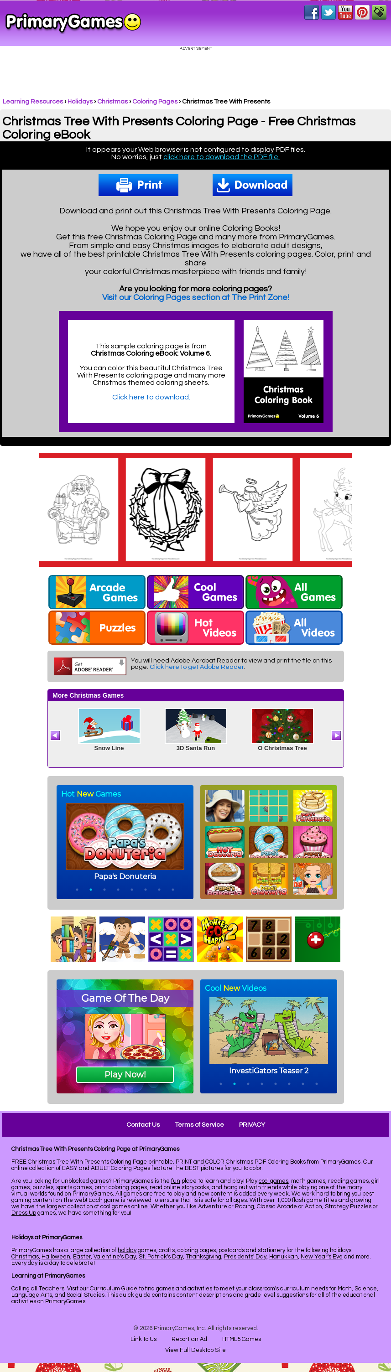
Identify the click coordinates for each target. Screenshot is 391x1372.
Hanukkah (283, 1256)
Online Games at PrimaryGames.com (73, 23)
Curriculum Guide (113, 1288)
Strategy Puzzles (348, 1206)
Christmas (112, 101)
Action (313, 1206)
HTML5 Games (241, 1339)
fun (175, 1181)
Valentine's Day (115, 1256)
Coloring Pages (154, 101)
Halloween (56, 1256)
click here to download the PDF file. (221, 156)
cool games (273, 1181)
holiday (127, 1250)
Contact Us (143, 1125)
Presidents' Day (245, 1256)
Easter (82, 1256)
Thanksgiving (203, 1256)
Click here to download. (151, 397)
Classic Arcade (277, 1206)
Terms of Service (199, 1125)
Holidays (80, 101)
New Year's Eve (322, 1256)
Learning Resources (33, 101)
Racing (244, 1206)
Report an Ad (189, 1339)
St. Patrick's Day (161, 1256)
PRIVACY (252, 1125)
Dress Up (23, 1213)
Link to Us (143, 1339)
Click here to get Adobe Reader (197, 667)
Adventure (212, 1206)
